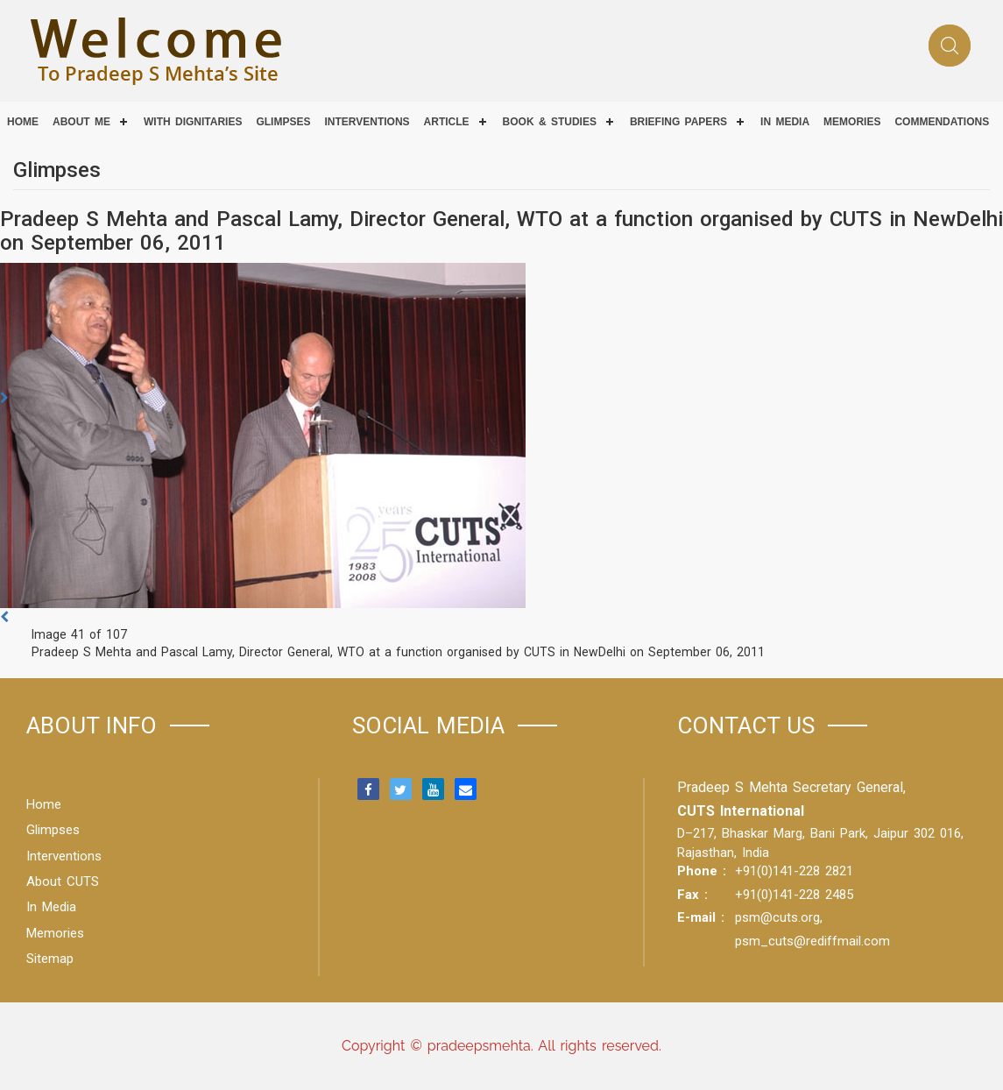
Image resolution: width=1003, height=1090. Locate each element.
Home (23, 122)
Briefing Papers (678, 122)
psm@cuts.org (777, 917)
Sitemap (50, 958)
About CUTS (62, 881)
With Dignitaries (193, 122)
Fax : (692, 894)
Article (447, 122)
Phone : (701, 871)
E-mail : (700, 917)
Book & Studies (550, 122)
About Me (81, 122)
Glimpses (283, 122)
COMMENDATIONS (941, 122)
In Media (51, 907)
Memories (851, 122)
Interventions (366, 122)
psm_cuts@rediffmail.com (812, 941)
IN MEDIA (784, 122)
